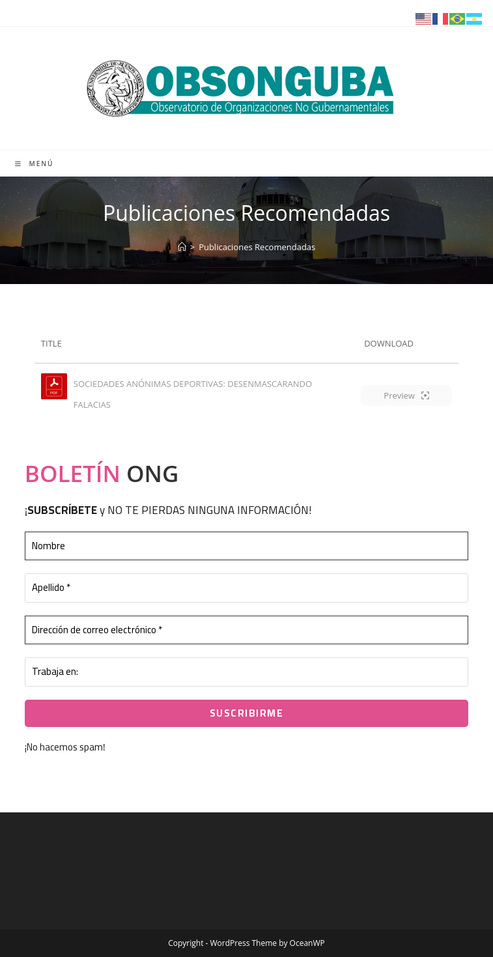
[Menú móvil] (34, 163)
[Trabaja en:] (246, 672)
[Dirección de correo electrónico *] (246, 630)
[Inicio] (182, 247)
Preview (406, 395)
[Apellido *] (246, 588)
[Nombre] (246, 546)
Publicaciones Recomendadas (257, 247)
